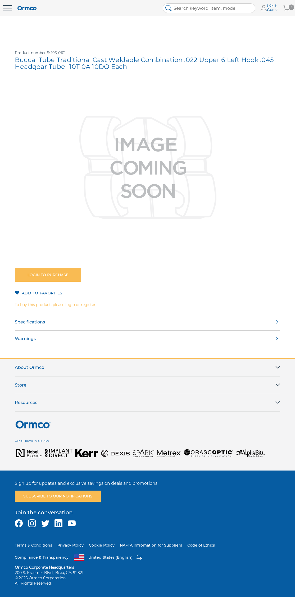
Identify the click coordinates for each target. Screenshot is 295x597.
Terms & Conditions (33, 545)
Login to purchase (48, 274)
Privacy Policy (70, 545)
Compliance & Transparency (42, 557)
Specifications (30, 322)
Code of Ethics (201, 545)
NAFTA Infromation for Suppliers (151, 545)
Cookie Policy (102, 545)
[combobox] (209, 8)
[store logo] (27, 8)
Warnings (25, 338)
